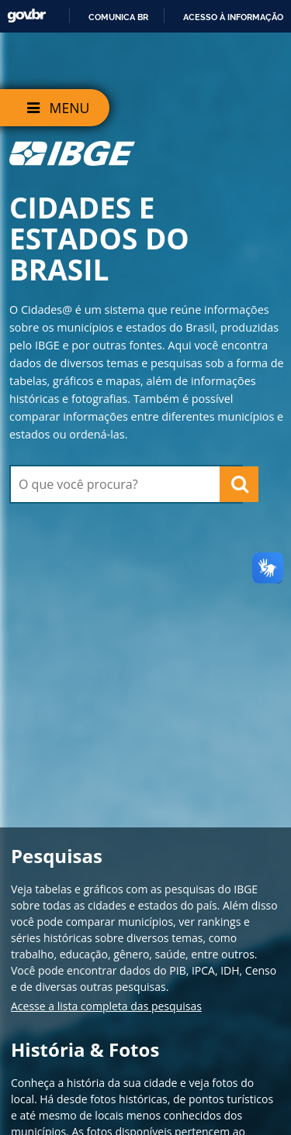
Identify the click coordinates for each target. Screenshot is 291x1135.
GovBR (26, 16)
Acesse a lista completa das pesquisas (106, 1006)
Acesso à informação (233, 17)
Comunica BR (118, 17)
